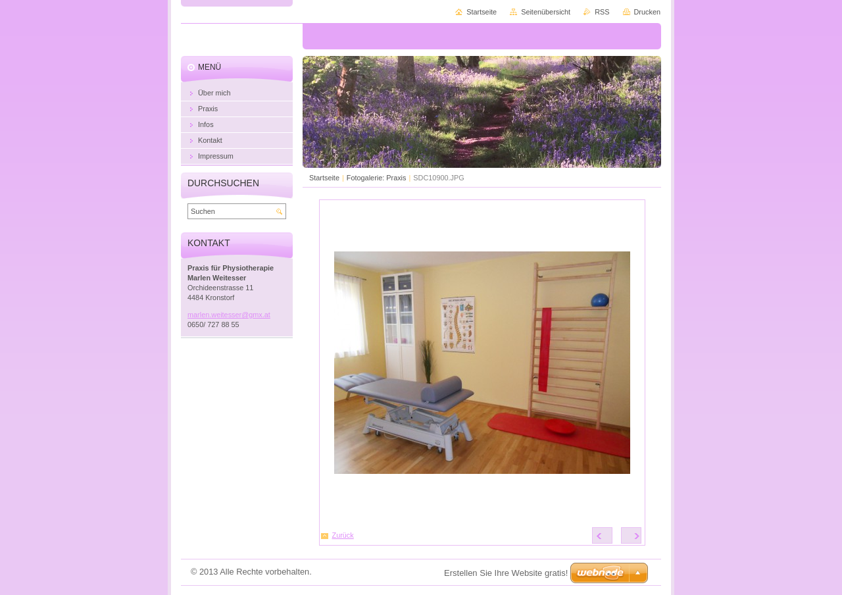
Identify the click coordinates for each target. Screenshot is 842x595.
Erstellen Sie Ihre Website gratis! (506, 573)
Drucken (647, 12)
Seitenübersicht (545, 12)
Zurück (343, 535)
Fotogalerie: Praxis (377, 178)
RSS (602, 12)
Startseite (324, 178)
